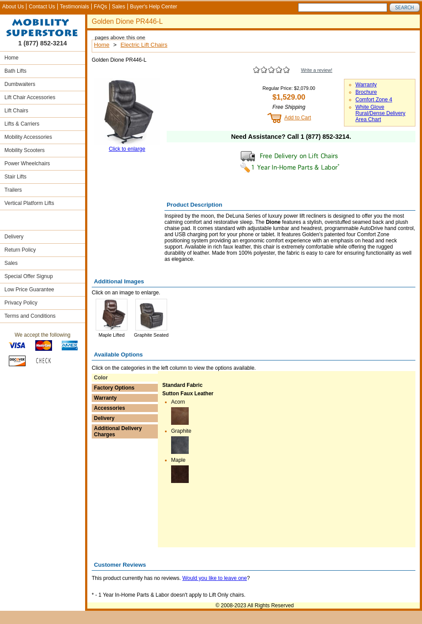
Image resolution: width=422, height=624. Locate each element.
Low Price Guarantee (29, 289)
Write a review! (316, 70)
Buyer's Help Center (153, 7)
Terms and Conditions (30, 316)
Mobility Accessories (28, 137)
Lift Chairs (16, 111)
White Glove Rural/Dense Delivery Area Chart (380, 113)
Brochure (366, 92)
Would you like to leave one (214, 578)
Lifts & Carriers (21, 124)
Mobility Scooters (24, 150)
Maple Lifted (112, 335)
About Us (13, 7)
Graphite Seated (151, 335)
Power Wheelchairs (27, 163)
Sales (118, 7)
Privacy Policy (20, 303)
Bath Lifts (15, 71)
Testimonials (74, 7)
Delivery (13, 237)
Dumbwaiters (19, 84)
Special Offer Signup (28, 276)
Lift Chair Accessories (29, 97)
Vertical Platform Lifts (29, 203)
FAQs (100, 7)
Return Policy (20, 250)
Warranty (366, 85)
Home (11, 58)
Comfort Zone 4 (373, 100)
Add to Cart (297, 118)
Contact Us (42, 7)
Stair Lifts (15, 177)
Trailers (13, 190)
